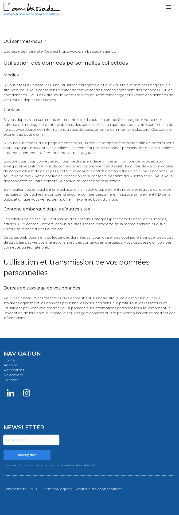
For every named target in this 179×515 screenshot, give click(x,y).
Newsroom (13, 375)
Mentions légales (57, 489)
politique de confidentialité (80, 465)
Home (9, 360)
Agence (10, 365)
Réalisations (14, 370)
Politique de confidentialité (98, 489)
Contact (11, 380)
